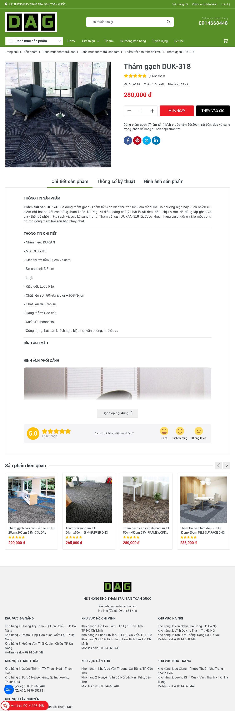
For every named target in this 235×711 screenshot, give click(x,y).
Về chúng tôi (180, 4)
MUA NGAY (177, 111)
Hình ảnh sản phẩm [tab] (164, 181)
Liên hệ (225, 4)
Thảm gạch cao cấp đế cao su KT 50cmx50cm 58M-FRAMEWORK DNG (146, 532)
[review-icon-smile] (179, 433)
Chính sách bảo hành (204, 4)
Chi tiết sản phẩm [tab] (69, 181)
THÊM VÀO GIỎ (212, 111)
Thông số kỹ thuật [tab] (116, 181)
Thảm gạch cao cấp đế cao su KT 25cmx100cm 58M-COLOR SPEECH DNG (31, 532)
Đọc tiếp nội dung (117, 413)
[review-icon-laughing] (164, 433)
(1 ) (157, 76)
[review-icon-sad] (198, 433)
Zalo (9, 689)
